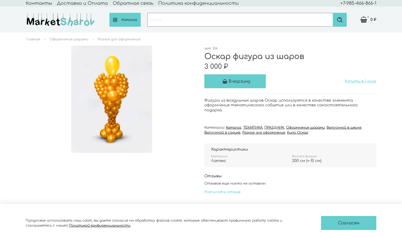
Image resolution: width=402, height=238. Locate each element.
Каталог (125, 20)
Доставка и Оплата (82, 3)
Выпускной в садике (222, 132)
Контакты (39, 3)
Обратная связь (133, 3)
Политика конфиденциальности (198, 3)
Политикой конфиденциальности (99, 225)
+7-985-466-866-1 (358, 3)
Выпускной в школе (344, 127)
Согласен (348, 223)
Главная (33, 39)
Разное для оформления (119, 39)
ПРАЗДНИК (274, 127)
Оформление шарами (69, 39)
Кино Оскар (297, 132)
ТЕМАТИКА (252, 127)
